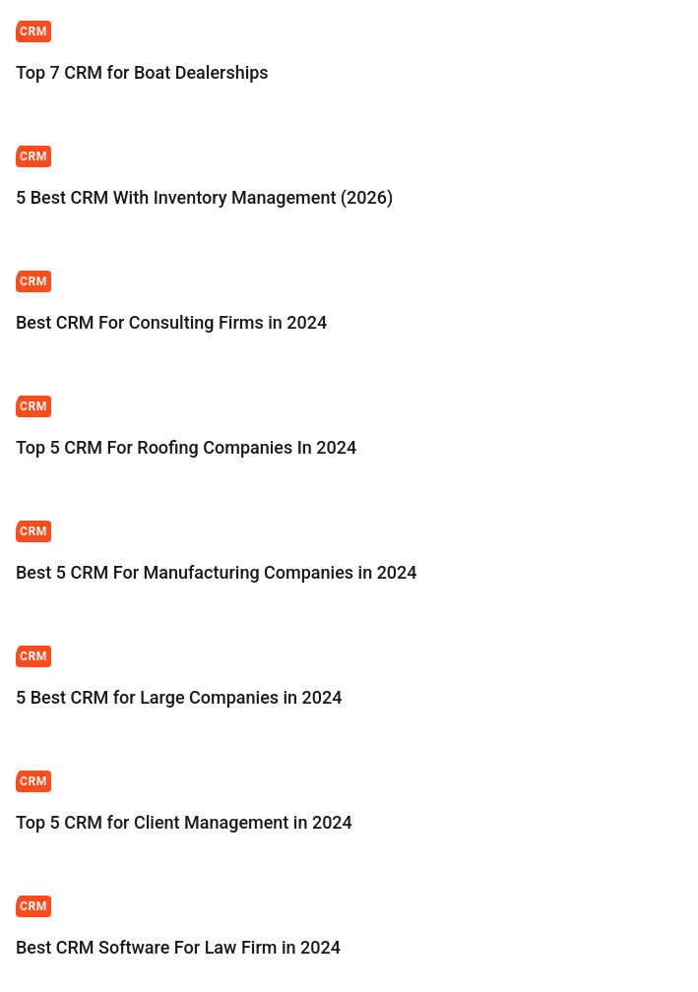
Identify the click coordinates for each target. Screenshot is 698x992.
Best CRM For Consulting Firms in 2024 (171, 322)
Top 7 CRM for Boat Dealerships (144, 72)
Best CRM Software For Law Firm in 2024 (178, 947)
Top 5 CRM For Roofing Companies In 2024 (186, 447)
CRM (33, 31)
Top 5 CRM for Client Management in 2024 (184, 822)
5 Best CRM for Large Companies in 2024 (179, 697)
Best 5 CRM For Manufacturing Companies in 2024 (216, 572)
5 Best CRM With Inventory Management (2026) (204, 197)
